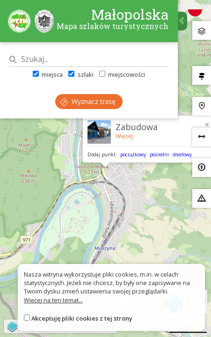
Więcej (124, 136)
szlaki (80, 74)
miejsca (48, 74)
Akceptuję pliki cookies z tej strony (81, 318)
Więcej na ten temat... (53, 300)
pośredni (159, 154)
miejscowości (122, 74)
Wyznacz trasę (88, 101)
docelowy (182, 154)
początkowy (133, 154)
